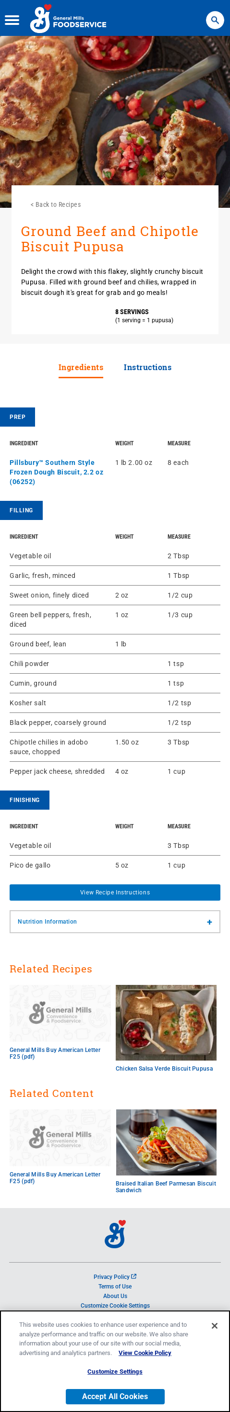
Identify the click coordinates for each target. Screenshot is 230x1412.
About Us (115, 1296)
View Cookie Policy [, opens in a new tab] (145, 1354)
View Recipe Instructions (115, 892)
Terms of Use (115, 1286)
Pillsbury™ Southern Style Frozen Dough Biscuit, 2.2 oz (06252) (56, 472)
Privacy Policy (115, 1277)
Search (215, 14)
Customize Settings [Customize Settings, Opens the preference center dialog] (114, 1373)
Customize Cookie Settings (115, 1305)
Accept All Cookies (115, 1398)
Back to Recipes (58, 204)
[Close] (214, 1327)
